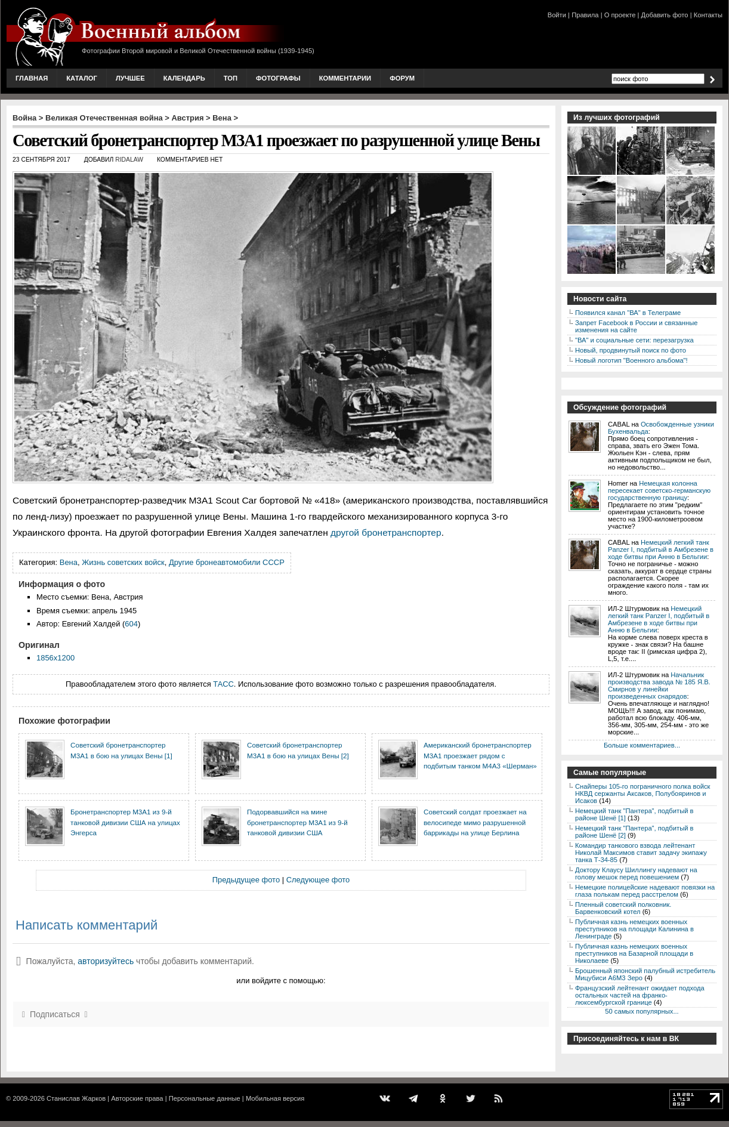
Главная (32, 78)
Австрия (188, 117)
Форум (402, 78)
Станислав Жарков (76, 1098)
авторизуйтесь (106, 961)
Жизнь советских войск (123, 562)
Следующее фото (318, 879)
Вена (221, 117)
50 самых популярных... (641, 1011)
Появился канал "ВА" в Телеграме (628, 312)
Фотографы (278, 78)
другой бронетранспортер (385, 532)
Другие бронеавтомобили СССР (227, 562)
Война (24, 117)
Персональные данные (204, 1098)
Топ (230, 78)
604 (131, 623)
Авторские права (137, 1098)
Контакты (708, 14)
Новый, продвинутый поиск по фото (630, 350)
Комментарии (345, 78)
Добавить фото (664, 14)
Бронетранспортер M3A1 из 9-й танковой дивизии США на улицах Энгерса (125, 822)
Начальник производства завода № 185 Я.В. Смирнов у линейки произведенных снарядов (659, 685)
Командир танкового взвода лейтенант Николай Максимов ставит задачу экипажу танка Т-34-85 (641, 852)
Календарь (184, 78)
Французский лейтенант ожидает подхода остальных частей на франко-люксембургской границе (640, 995)
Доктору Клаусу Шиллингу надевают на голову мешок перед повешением (636, 873)
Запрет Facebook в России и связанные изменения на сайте (636, 326)
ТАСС (223, 684)
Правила (585, 14)
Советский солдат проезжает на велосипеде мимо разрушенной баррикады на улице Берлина (475, 822)
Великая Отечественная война (104, 117)
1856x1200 (55, 657)
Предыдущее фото (246, 879)
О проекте (620, 14)
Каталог (81, 78)
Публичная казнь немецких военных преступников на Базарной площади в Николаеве (634, 953)
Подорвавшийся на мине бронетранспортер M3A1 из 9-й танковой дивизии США (297, 822)
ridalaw (129, 159)
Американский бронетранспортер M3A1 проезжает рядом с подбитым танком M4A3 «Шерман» (480, 755)
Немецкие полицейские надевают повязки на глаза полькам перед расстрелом (645, 891)
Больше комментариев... (642, 745)
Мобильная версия (275, 1098)
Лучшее (130, 78)
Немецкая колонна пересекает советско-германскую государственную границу (659, 490)
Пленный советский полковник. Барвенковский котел (623, 908)
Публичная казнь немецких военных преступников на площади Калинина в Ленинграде (634, 929)
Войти (557, 14)
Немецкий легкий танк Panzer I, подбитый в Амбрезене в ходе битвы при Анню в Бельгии (660, 549)
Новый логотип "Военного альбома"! (631, 360)
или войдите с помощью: (280, 980)
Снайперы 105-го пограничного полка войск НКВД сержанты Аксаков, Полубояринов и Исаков (642, 793)
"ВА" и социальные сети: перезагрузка (634, 340)
